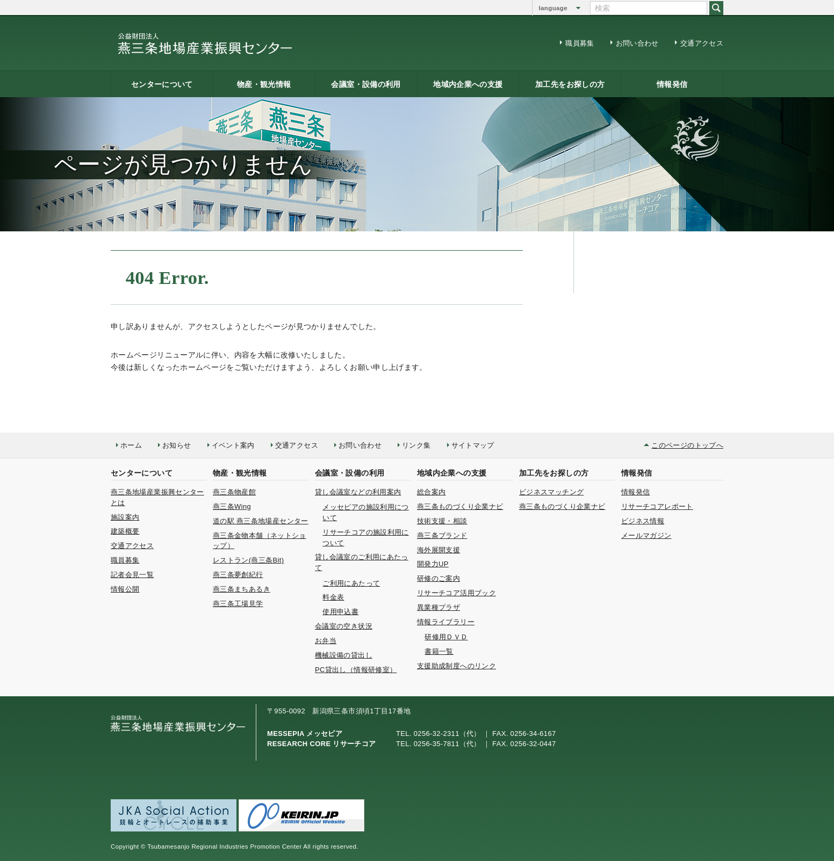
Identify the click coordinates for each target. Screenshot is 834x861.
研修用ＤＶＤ (446, 637)
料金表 (333, 597)
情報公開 (125, 589)
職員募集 (579, 43)
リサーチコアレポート (657, 506)
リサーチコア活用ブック (456, 593)
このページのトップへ (687, 445)
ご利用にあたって (351, 583)
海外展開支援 (438, 550)
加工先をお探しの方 (570, 84)
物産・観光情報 (264, 84)
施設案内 (125, 517)
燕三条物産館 (234, 492)
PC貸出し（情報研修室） (356, 670)
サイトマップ (472, 445)
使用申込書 (340, 612)
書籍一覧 (439, 651)
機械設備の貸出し (343, 655)
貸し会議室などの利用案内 (358, 492)
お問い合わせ (637, 43)
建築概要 (125, 531)
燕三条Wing (232, 506)
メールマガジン (646, 535)
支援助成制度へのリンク (456, 666)
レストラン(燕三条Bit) (248, 560)
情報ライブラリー (445, 622)
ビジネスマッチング (551, 492)
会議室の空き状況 (343, 626)
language (553, 8)
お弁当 (325, 641)
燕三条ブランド (442, 535)
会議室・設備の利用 (365, 84)
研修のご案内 (438, 578)
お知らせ (176, 445)
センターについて (162, 84)
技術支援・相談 (442, 521)
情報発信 (672, 84)
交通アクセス (701, 43)
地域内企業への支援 (467, 84)
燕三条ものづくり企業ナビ (460, 506)
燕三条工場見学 (238, 604)
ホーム (131, 445)
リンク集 (416, 445)
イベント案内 (233, 445)
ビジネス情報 (642, 521)
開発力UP (433, 564)
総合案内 (431, 492)
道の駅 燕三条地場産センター (260, 521)
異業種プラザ (438, 607)
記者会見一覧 (132, 575)
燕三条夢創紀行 (238, 575)
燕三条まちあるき (241, 589)
